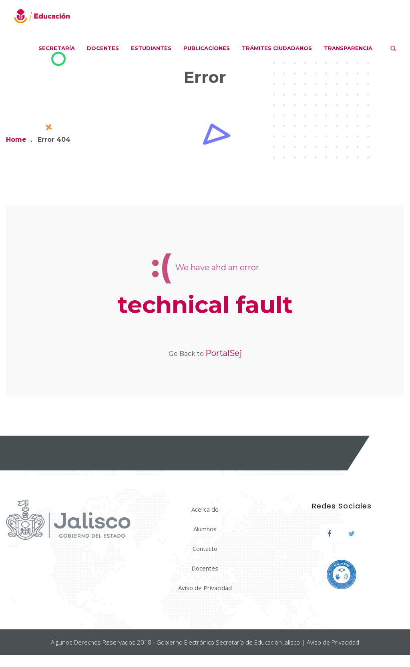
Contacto (205, 548)
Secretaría (56, 48)
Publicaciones (206, 48)
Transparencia (348, 48)
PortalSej (223, 353)
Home (16, 139)
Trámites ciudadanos (277, 48)
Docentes (103, 48)
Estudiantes (151, 48)
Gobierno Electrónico (185, 642)
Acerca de (205, 509)
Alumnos (205, 529)
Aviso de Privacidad (205, 588)
